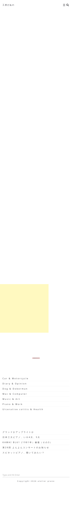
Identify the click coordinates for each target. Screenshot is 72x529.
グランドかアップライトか (18, 432)
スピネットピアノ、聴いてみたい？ (24, 452)
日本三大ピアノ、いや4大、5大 (21, 437)
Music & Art (11, 399)
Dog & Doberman (15, 388)
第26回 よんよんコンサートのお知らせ (26, 447)
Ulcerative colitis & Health (23, 409)
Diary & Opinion (15, 383)
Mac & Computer (15, 394)
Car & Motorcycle (16, 378)
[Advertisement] (24, 308)
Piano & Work (13, 404)
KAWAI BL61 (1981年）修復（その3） (27, 442)
